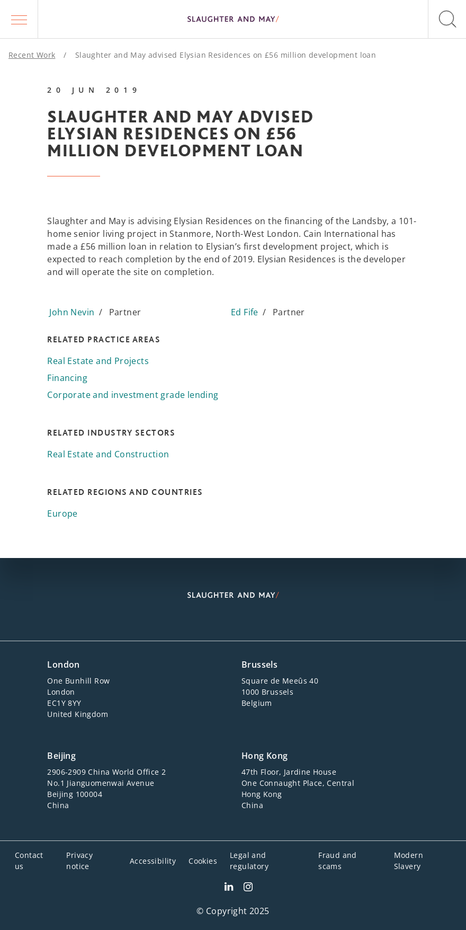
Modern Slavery (408, 860)
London (63, 664)
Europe (62, 513)
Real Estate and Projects (98, 361)
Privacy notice (79, 860)
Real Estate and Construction (108, 454)
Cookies (203, 861)
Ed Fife (244, 312)
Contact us (29, 860)
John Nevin (71, 312)
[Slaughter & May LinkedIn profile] (228, 888)
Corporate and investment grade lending (132, 395)
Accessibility (153, 861)
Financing (67, 378)
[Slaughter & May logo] (233, 19)
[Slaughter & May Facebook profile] (248, 888)
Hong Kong (264, 755)
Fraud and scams (337, 860)
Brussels (259, 664)
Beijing (61, 755)
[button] (19, 19)
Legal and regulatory (249, 860)
